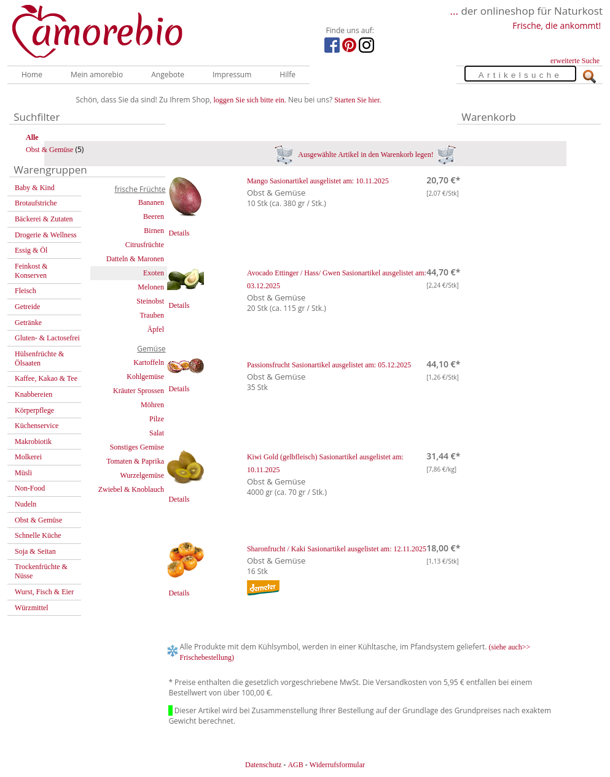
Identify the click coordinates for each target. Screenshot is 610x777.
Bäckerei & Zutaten (44, 219)
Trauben (151, 315)
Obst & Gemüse (49, 149)
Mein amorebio (97, 74)
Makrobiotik (33, 441)
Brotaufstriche (36, 203)
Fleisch (25, 290)
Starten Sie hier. (357, 100)
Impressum (232, 74)
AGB (295, 764)
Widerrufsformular (337, 764)
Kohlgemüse (145, 376)
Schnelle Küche (38, 535)
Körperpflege (34, 410)
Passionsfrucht (329, 365)
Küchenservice (36, 425)
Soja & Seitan (35, 551)
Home (32, 74)
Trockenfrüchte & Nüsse (41, 571)
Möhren (152, 404)
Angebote (167, 74)
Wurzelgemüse (142, 475)
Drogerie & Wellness (46, 235)
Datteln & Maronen (135, 259)
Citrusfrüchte (144, 244)
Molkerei (28, 457)
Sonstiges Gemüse (137, 447)
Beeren (153, 216)
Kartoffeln (148, 362)
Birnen (154, 230)
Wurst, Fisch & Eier (44, 592)
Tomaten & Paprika (135, 461)
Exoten (153, 273)
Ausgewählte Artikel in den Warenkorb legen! (365, 154)
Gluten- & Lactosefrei (47, 338)
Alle (32, 137)
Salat (156, 433)
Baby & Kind (35, 187)
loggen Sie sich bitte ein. (250, 100)
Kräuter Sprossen (138, 390)
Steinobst (150, 301)
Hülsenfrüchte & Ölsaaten (39, 358)
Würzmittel (32, 607)
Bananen (151, 202)
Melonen (151, 287)
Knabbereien (33, 394)
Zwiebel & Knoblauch (131, 489)
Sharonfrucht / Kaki (336, 549)
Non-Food (30, 488)
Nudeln (25, 504)
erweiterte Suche (575, 60)
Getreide (27, 306)
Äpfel (155, 329)
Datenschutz (263, 764)
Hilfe (287, 74)
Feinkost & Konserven (31, 271)
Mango (318, 181)
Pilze (156, 419)
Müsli (23, 473)
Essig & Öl (31, 250)
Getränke (28, 322)
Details (178, 233)
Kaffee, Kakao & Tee (46, 378)
